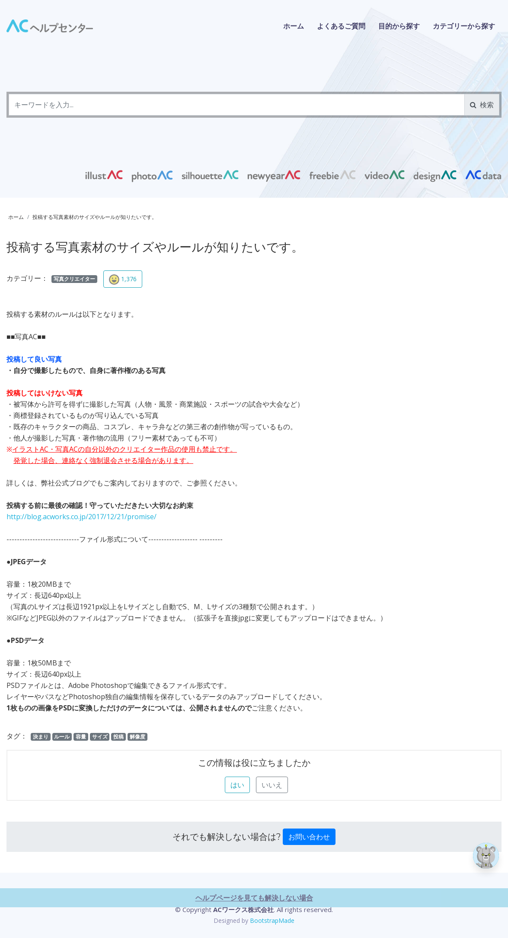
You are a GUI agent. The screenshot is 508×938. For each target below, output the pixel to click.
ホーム (293, 26)
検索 (482, 104)
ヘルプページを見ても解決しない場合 (254, 933)
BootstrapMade (272, 920)
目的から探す (399, 26)
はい (237, 785)
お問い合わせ (309, 837)
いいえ (272, 785)
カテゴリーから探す (464, 26)
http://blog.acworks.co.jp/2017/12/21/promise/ (81, 516)
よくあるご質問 (341, 26)
